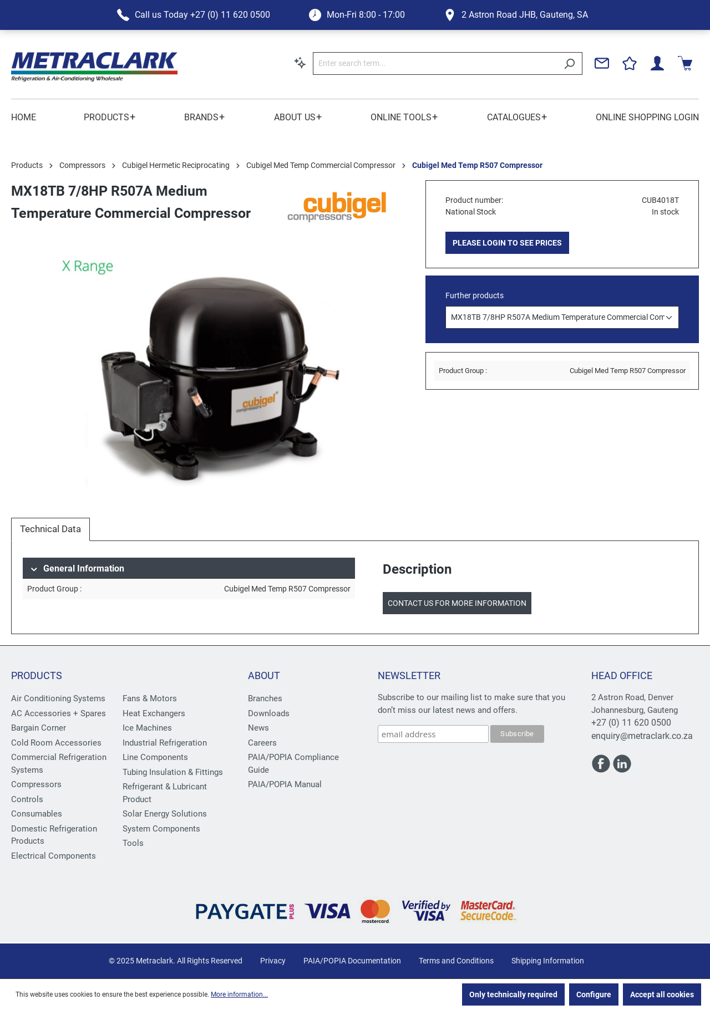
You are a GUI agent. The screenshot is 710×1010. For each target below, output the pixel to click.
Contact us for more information (457, 603)
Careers (262, 743)
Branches (265, 698)
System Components (161, 829)
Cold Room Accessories (56, 743)
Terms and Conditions (456, 960)
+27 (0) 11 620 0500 (631, 722)
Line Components (155, 757)
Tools (133, 843)
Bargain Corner (38, 728)
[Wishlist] (629, 63)
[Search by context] (300, 62)
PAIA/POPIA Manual (285, 784)
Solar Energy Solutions (165, 814)
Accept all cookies (662, 994)
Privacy (273, 960)
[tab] (50, 529)
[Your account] (657, 63)
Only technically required (513, 994)
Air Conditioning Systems (58, 698)
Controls (27, 799)
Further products (474, 295)
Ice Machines (147, 728)
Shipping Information (547, 960)
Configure (593, 994)
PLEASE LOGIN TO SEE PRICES (507, 242)
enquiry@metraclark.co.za (642, 736)
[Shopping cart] (685, 63)
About (264, 675)
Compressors (36, 784)
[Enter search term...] (435, 63)
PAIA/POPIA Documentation (352, 960)
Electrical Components (53, 856)
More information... (239, 994)
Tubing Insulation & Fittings (173, 772)
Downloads (269, 713)
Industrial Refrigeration (165, 743)
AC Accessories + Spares (58, 713)
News (258, 728)
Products (36, 675)
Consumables (36, 814)
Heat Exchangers (154, 713)
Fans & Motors (150, 698)
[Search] (569, 63)
